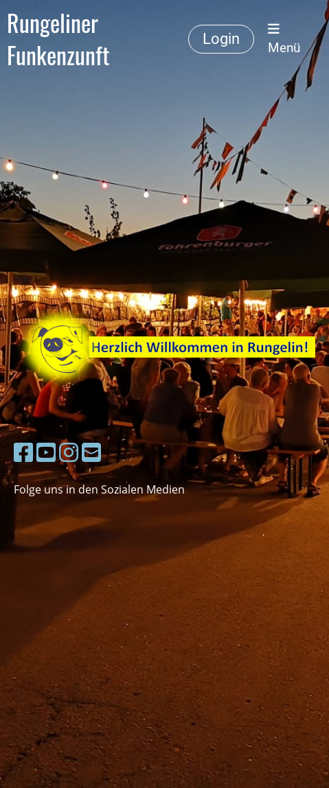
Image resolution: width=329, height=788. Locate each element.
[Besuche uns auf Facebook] (23, 452)
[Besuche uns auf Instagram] (68, 452)
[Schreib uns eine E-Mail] (91, 452)
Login (221, 38)
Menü (284, 39)
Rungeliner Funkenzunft (58, 39)
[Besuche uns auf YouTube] (46, 452)
